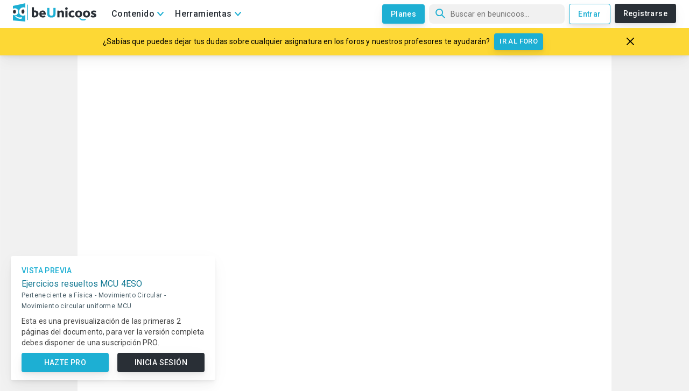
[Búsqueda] (497, 14)
